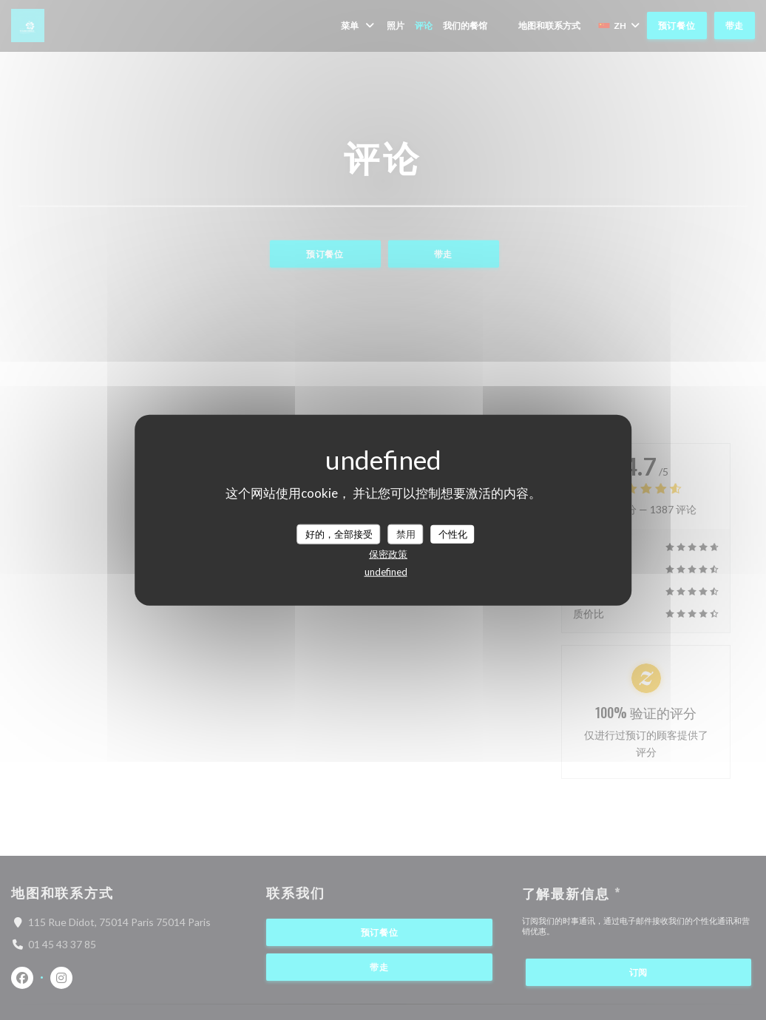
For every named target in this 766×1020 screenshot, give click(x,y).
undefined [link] (386, 572)
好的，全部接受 (339, 533)
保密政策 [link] (388, 554)
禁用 (406, 533)
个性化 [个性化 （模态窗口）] (452, 533)
